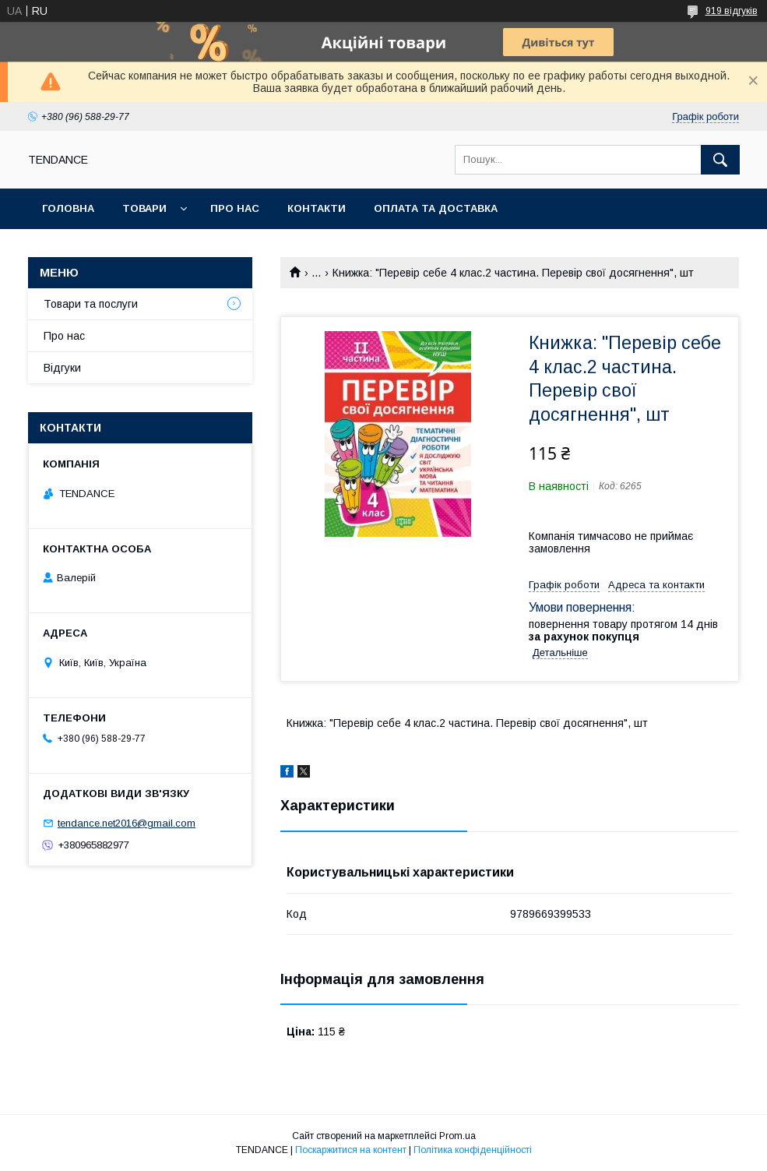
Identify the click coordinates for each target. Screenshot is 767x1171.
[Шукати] (720, 160)
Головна (68, 208)
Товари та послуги (91, 304)
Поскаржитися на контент (350, 1150)
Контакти (316, 208)
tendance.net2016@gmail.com (126, 823)
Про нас (234, 208)
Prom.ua (457, 1135)
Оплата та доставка (436, 208)
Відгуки (62, 368)
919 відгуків (731, 10)
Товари (144, 208)
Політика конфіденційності (472, 1150)
